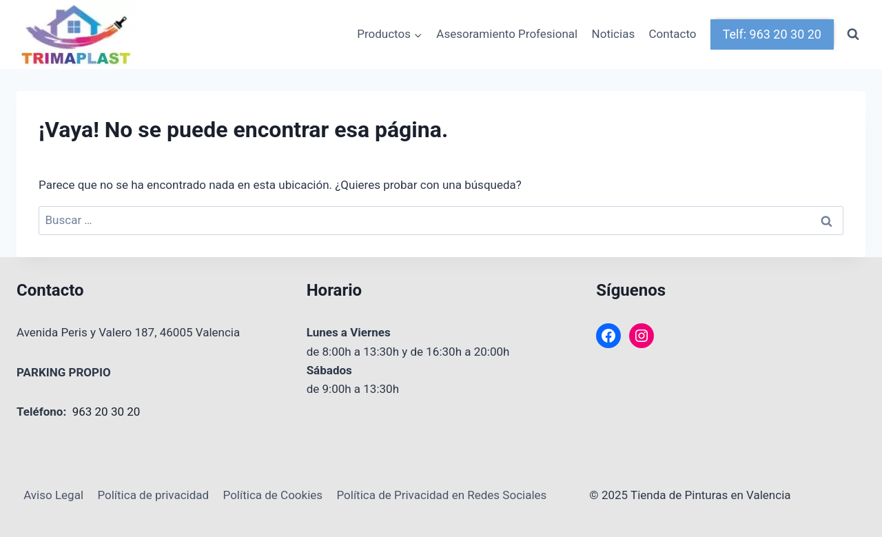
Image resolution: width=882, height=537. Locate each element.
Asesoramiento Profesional (506, 34)
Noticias (613, 34)
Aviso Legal (53, 495)
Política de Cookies (273, 495)
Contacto (673, 34)
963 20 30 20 (106, 411)
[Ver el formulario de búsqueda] (853, 34)
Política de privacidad (153, 495)
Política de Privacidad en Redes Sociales (441, 495)
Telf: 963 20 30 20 (772, 34)
